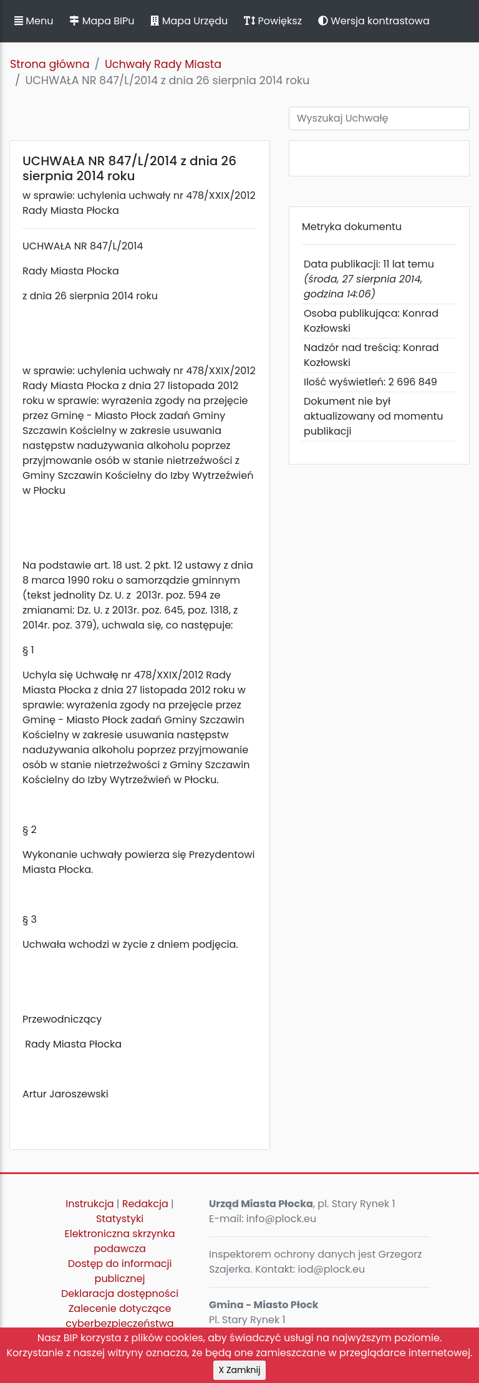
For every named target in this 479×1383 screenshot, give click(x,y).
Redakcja (145, 1204)
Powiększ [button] (273, 21)
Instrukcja (89, 1204)
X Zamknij (240, 1370)
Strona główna (50, 64)
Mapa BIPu (101, 21)
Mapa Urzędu (189, 21)
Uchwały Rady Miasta (163, 64)
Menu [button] (33, 21)
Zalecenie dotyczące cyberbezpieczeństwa (119, 1316)
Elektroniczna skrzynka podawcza (120, 1241)
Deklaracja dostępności (119, 1293)
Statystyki (119, 1219)
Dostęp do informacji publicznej (120, 1271)
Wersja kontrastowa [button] (374, 21)
